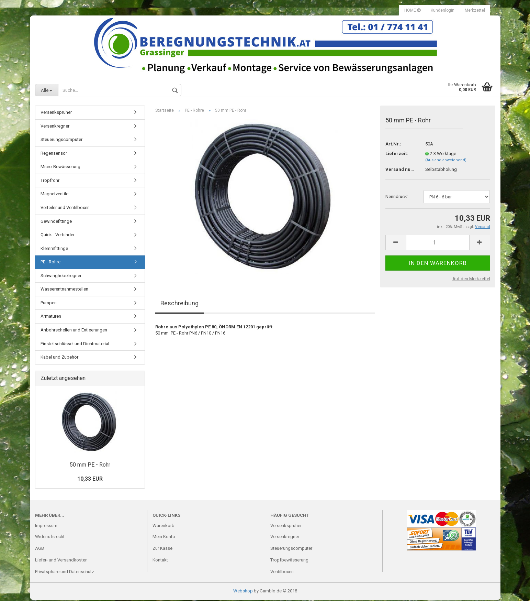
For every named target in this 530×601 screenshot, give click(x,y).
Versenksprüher (56, 113)
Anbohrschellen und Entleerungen (74, 331)
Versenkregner (55, 127)
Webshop (243, 591)
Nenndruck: (396, 197)
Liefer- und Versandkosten (61, 561)
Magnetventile (54, 194)
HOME (412, 10)
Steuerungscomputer (61, 140)
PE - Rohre (50, 262)
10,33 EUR (90, 480)
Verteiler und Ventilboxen (65, 208)
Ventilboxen (282, 572)
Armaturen (51, 317)
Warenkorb (163, 526)
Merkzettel (475, 10)
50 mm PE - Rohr (90, 465)
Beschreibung (179, 304)
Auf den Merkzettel (471, 279)
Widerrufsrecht (50, 537)
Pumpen (49, 303)
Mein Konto (164, 537)
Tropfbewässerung (289, 561)
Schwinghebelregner (61, 276)
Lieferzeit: (396, 154)
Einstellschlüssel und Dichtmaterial (75, 344)
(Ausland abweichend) (445, 161)
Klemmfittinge (54, 249)
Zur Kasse (162, 549)
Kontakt (160, 561)
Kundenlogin (442, 10)
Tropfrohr (50, 181)
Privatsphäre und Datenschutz (64, 572)
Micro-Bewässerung (60, 167)
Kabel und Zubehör (59, 358)
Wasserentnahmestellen (64, 290)
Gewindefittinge (56, 222)
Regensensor (54, 154)
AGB (39, 549)
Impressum (46, 526)
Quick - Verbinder (58, 235)
